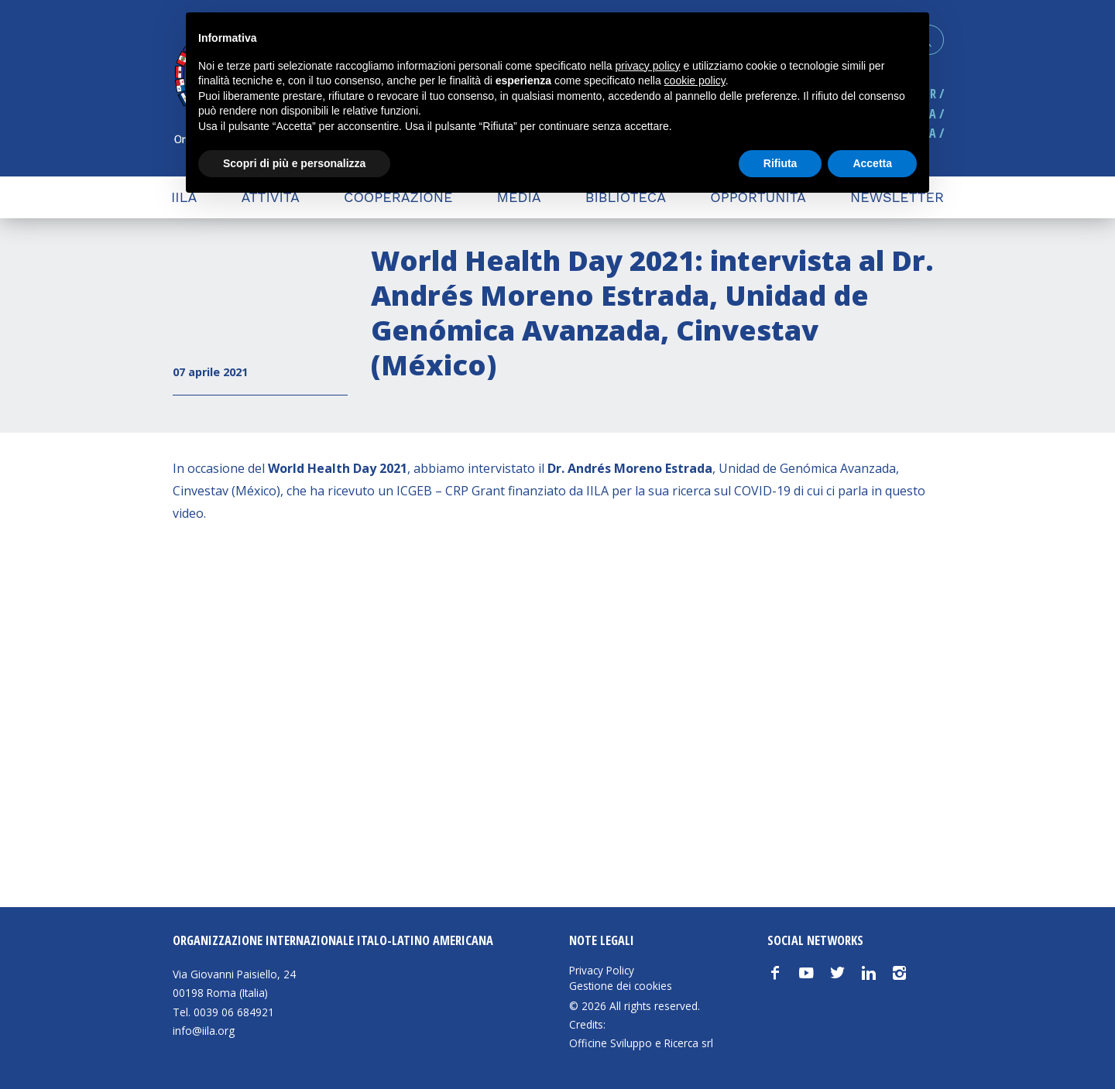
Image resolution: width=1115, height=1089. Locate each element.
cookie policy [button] (695, 80)
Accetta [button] (872, 163)
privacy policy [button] (648, 66)
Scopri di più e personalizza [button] (294, 163)
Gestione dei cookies (620, 986)
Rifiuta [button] (780, 163)
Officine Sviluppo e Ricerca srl (641, 1043)
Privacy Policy (601, 970)
